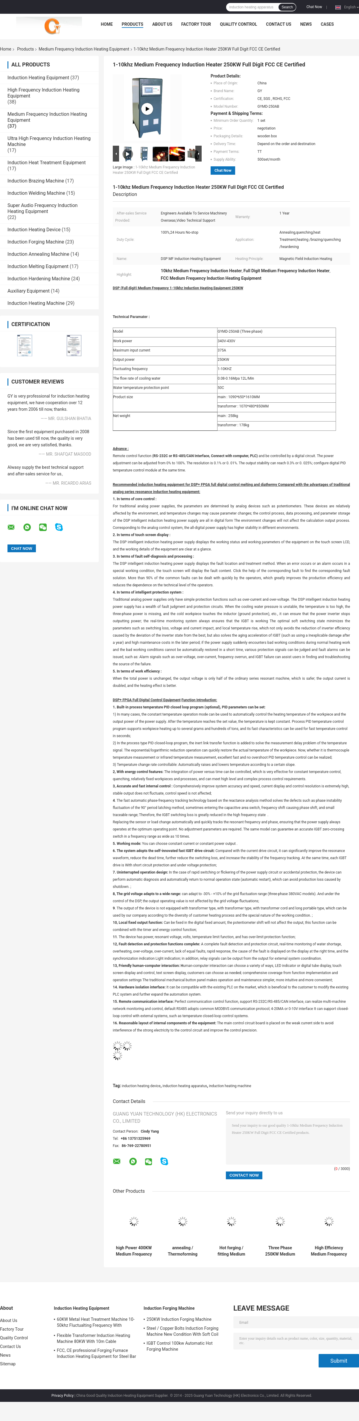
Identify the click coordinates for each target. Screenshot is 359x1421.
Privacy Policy (62, 1395)
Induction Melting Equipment (38, 266)
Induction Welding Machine (36, 193)
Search (287, 7)
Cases (327, 24)
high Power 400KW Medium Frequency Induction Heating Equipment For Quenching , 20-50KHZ (134, 1251)
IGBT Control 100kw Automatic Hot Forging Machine (180, 1346)
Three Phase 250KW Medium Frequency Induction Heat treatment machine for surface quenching (280, 1251)
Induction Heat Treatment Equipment (46, 162)
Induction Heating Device (33, 229)
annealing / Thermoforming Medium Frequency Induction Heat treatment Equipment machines (182, 1251)
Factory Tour (196, 24)
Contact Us (278, 24)
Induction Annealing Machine (38, 254)
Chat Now (314, 7)
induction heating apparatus (184, 1086)
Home (107, 24)
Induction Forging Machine (35, 242)
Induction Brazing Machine (35, 181)
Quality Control (238, 24)
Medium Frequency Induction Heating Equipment (84, 49)
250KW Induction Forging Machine (179, 1319)
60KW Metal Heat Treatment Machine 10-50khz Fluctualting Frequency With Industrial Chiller (96, 1323)
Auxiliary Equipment (28, 291)
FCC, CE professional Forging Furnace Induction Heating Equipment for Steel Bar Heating (96, 1354)
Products (132, 24)
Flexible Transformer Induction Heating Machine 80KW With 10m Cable (93, 1338)
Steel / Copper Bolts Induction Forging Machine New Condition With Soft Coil (182, 1331)
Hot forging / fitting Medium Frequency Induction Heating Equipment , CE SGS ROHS (231, 1251)
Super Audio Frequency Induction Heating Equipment (42, 208)
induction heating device (141, 1086)
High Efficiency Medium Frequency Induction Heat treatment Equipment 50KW (329, 1251)
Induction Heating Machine (36, 303)
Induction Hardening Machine (38, 279)
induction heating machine (230, 1086)
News (306, 24)
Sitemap (8, 1363)
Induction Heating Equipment (38, 77)
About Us (162, 24)
